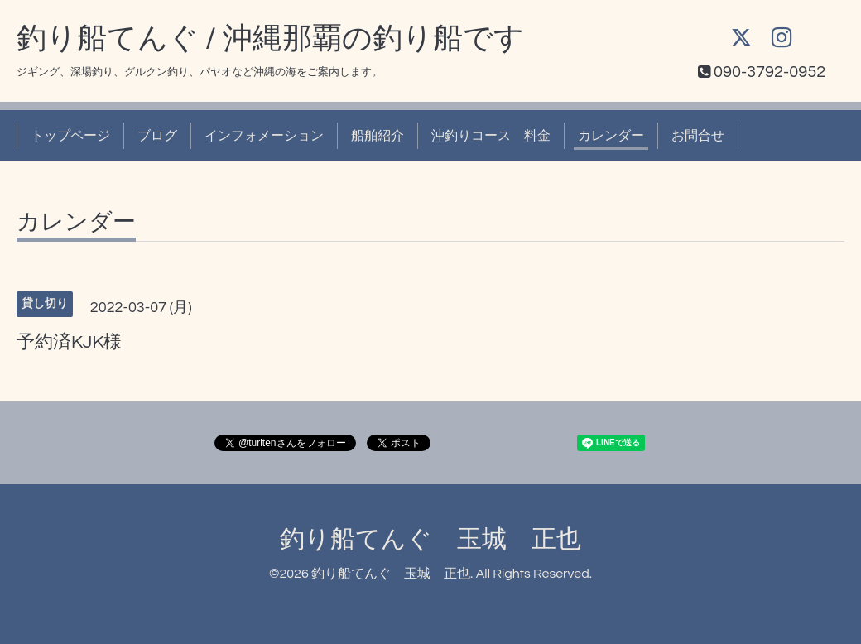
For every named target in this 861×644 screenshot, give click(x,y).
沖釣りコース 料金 (491, 135)
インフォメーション (264, 135)
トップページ (70, 135)
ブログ (157, 135)
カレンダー (611, 135)
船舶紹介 (377, 135)
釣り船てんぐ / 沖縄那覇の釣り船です (270, 39)
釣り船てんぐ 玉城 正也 (430, 539)
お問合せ (697, 135)
